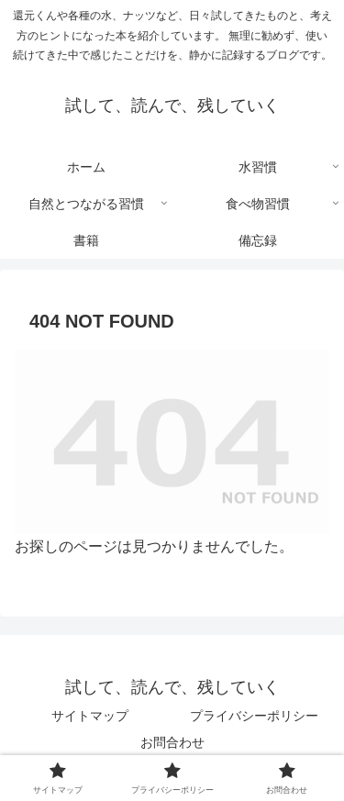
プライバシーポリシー (254, 715)
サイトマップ (89, 715)
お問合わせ (172, 742)
